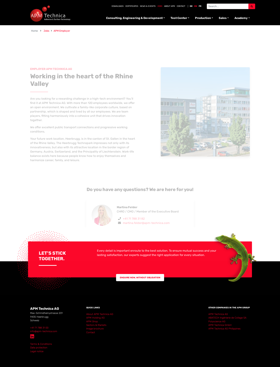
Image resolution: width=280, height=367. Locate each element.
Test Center (179, 18)
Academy (241, 18)
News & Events (148, 6)
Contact (181, 6)
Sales (223, 18)
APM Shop (92, 321)
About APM (169, 6)
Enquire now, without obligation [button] (140, 277)
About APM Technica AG (99, 314)
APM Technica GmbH (220, 325)
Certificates (131, 6)
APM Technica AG (218, 314)
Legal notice (36, 351)
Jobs (159, 6)
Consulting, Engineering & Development (134, 18)
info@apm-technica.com (43, 331)
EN (195, 6)
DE (191, 6)
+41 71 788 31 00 (39, 327)
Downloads (118, 6)
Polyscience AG (216, 321)
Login (33, 354)
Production (203, 18)
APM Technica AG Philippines (224, 328)
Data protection (38, 347)
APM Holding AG (95, 317)
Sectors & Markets (96, 325)
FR (200, 6)
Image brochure (95, 328)
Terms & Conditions (41, 343)
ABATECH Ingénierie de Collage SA (227, 317)
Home (34, 30)
